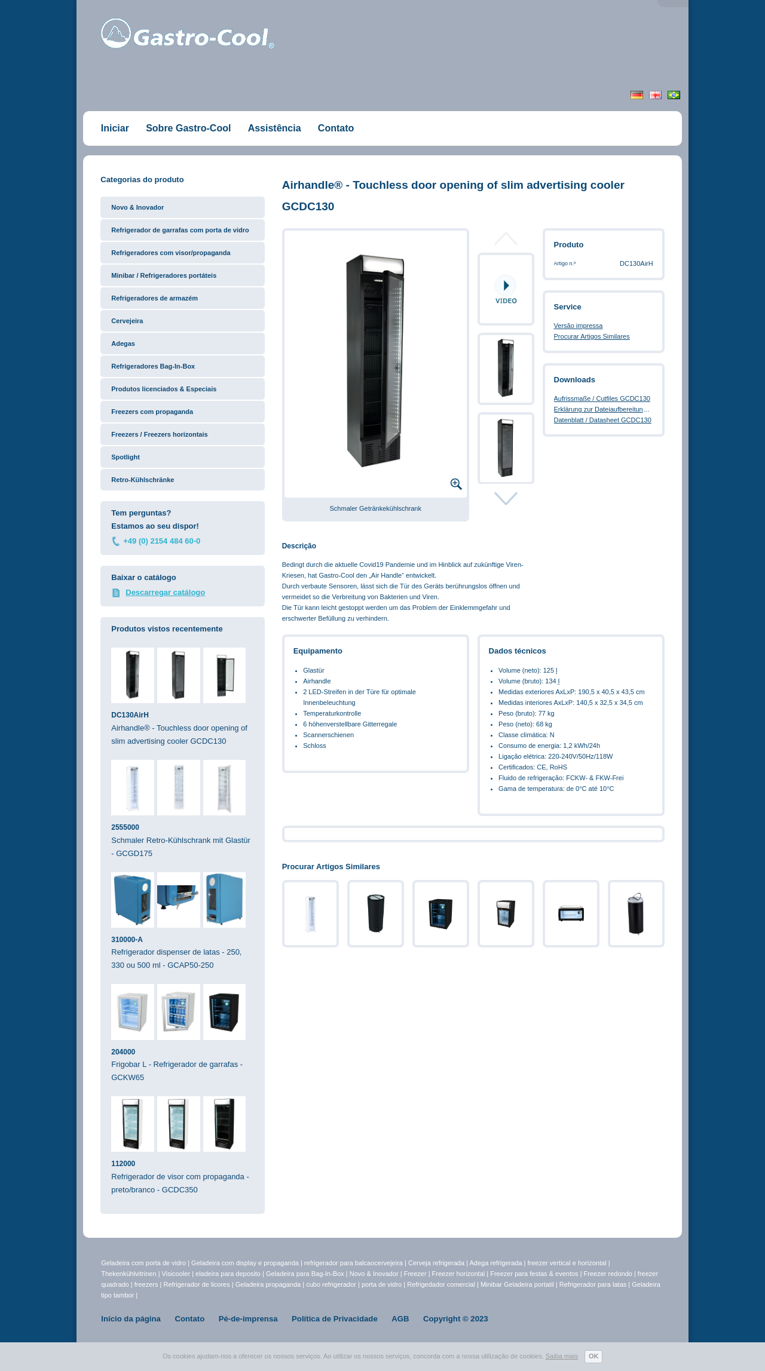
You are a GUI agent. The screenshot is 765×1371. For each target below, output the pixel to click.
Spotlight (125, 457)
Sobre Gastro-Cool (188, 128)
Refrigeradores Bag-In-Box (153, 366)
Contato (336, 128)
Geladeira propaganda (268, 1284)
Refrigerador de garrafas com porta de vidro (180, 230)
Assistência (274, 128)
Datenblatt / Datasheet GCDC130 (602, 420)
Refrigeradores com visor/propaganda (170, 252)
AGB (400, 1318)
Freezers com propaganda (152, 411)
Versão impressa (578, 325)
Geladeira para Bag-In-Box (306, 1273)
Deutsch (637, 95)
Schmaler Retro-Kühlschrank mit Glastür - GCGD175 (182, 809)
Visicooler (176, 1273)
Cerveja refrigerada (436, 1262)
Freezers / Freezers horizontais (159, 434)
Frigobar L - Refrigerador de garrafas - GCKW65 (182, 1033)
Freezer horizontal (458, 1273)
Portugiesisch (674, 95)
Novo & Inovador (137, 207)
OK (594, 1356)
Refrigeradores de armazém (154, 298)
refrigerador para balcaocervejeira (353, 1262)
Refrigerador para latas (593, 1284)
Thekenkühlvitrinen (128, 1273)
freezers (147, 1284)
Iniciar (115, 128)
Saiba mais (562, 1356)
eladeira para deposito (228, 1273)
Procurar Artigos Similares (592, 336)
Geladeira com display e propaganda (246, 1262)
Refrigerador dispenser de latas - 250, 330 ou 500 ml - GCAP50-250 (182, 921)
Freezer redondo (608, 1273)
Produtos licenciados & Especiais (163, 388)
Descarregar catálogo (165, 592)
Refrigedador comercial (442, 1284)
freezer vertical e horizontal (568, 1262)
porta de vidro (382, 1284)
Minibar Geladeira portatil (518, 1284)
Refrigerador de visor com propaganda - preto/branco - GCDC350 (182, 1145)
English (655, 95)
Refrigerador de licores (197, 1284)
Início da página (131, 1318)
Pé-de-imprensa (248, 1318)
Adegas (123, 343)
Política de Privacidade (335, 1318)
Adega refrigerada (496, 1262)
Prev (506, 242)
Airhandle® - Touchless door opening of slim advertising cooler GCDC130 (182, 697)
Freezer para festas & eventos (535, 1273)
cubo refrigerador (331, 1284)
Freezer (416, 1273)
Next (506, 498)
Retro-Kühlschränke (142, 479)
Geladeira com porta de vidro (144, 1262)
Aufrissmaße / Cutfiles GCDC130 (602, 398)
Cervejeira (127, 320)
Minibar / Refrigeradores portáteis (163, 275)
